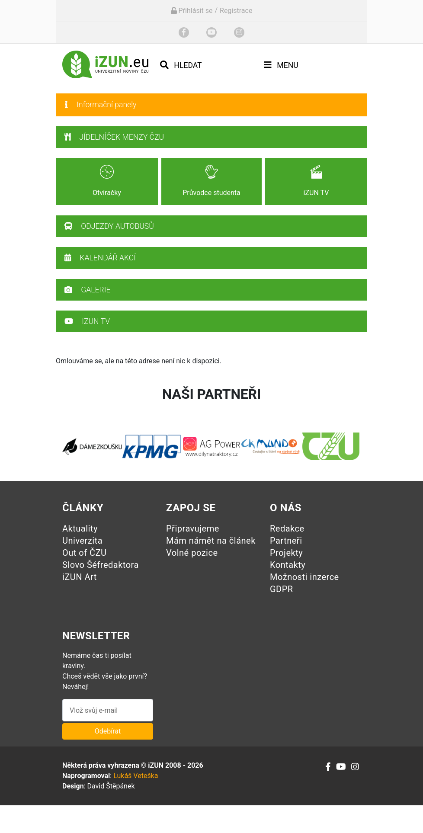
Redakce (287, 528)
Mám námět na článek (211, 540)
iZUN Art (79, 577)
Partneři (286, 540)
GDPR (281, 589)
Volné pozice (192, 553)
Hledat (181, 65)
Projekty (286, 553)
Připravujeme (192, 528)
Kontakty (287, 565)
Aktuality (80, 528)
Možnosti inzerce (304, 577)
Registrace (236, 10)
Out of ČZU (84, 553)
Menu (281, 65)
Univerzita (82, 540)
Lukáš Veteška (135, 776)
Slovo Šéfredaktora (100, 565)
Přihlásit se (192, 10)
